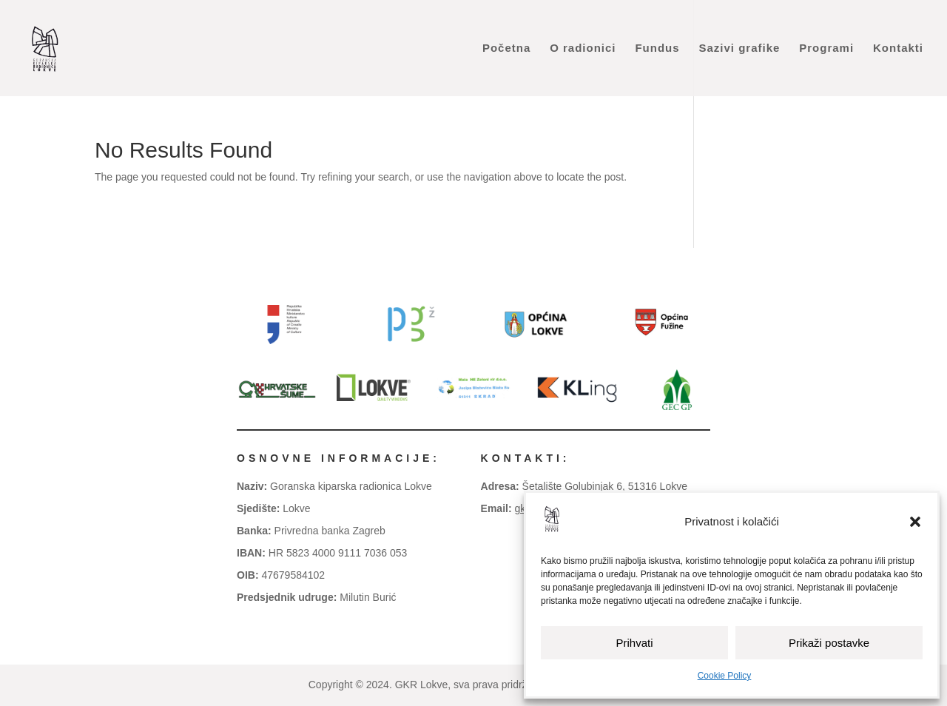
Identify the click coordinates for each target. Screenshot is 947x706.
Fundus (657, 48)
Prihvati (634, 642)
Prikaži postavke (829, 642)
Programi (826, 48)
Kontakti (898, 48)
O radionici (583, 48)
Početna (506, 48)
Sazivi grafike (739, 48)
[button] (915, 521)
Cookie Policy (725, 675)
